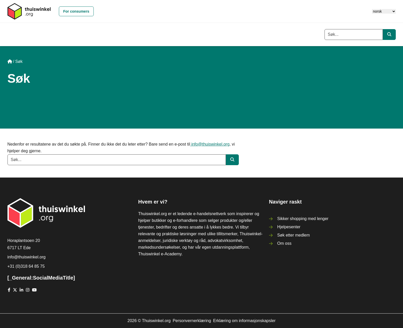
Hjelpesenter (289, 227)
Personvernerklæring (192, 320)
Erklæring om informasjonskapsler (244, 320)
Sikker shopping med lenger (302, 218)
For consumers (76, 11)
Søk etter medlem (293, 235)
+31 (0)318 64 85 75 (26, 266)
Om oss (284, 243)
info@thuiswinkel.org (209, 144)
